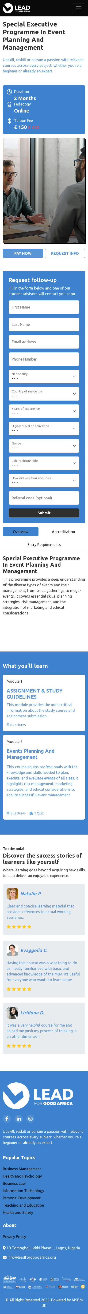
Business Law (14, 1183)
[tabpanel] (44, 590)
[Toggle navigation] (78, 8)
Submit (44, 513)
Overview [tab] (20, 532)
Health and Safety (18, 1212)
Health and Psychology (22, 1176)
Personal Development (22, 1198)
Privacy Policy (14, 1237)
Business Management (22, 1169)
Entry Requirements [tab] (44, 544)
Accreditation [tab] (63, 532)
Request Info (65, 253)
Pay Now (22, 253)
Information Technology (23, 1191)
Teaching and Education (23, 1205)
